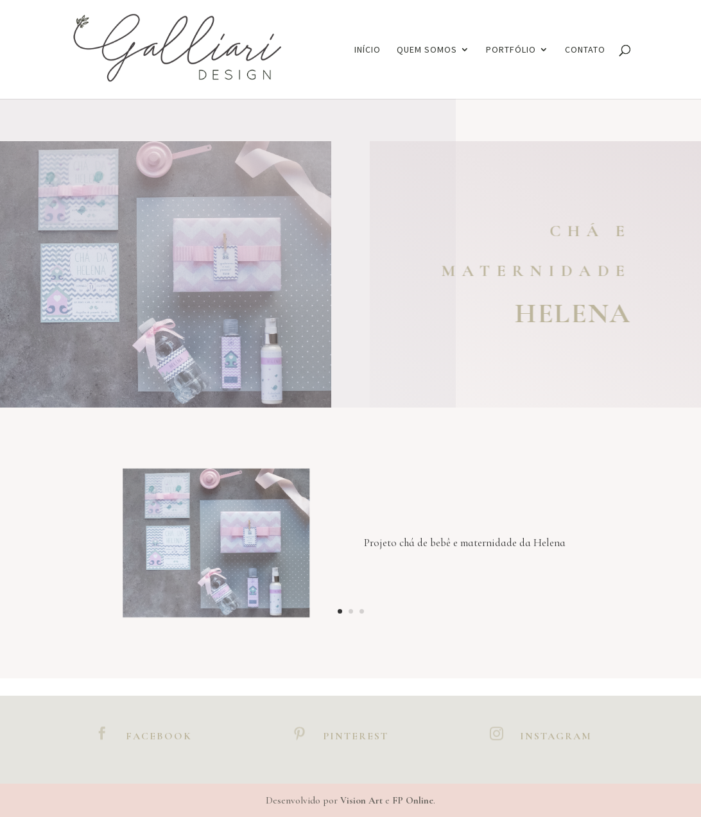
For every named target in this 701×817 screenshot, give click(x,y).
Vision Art (361, 800)
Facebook (159, 736)
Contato (585, 50)
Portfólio (511, 50)
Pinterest (355, 736)
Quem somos (427, 50)
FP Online (412, 800)
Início (367, 50)
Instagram (556, 736)
